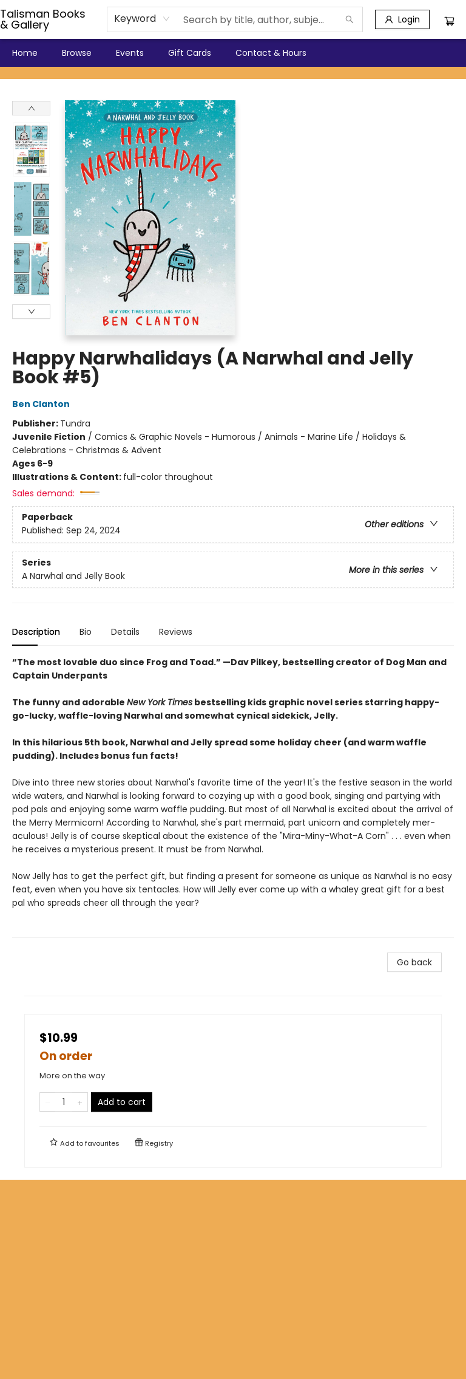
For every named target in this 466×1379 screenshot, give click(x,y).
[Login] (402, 19)
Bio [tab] (85, 632)
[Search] (349, 19)
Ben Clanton (42, 404)
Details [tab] (125, 632)
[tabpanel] (233, 796)
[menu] (233, 53)
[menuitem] (25, 53)
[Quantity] (63, 1102)
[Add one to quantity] (79, 1102)
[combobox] (142, 18)
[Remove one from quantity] (47, 1102)
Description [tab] (36, 632)
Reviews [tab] (175, 632)
